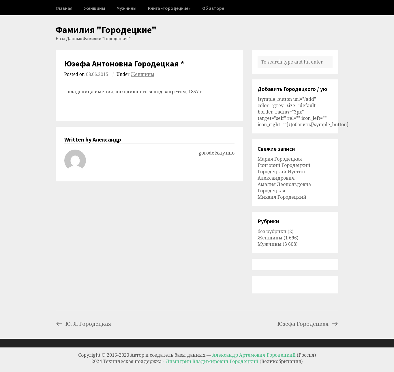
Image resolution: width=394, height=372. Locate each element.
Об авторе (213, 8)
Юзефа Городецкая (307, 323)
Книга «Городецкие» (169, 8)
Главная (64, 8)
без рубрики (272, 231)
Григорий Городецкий (284, 165)
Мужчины (126, 8)
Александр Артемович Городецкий (254, 355)
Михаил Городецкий (282, 197)
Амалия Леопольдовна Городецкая (284, 187)
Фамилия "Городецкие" (106, 30)
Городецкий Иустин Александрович (281, 174)
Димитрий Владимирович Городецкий (213, 361)
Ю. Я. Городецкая (83, 323)
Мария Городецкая (280, 159)
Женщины (94, 8)
